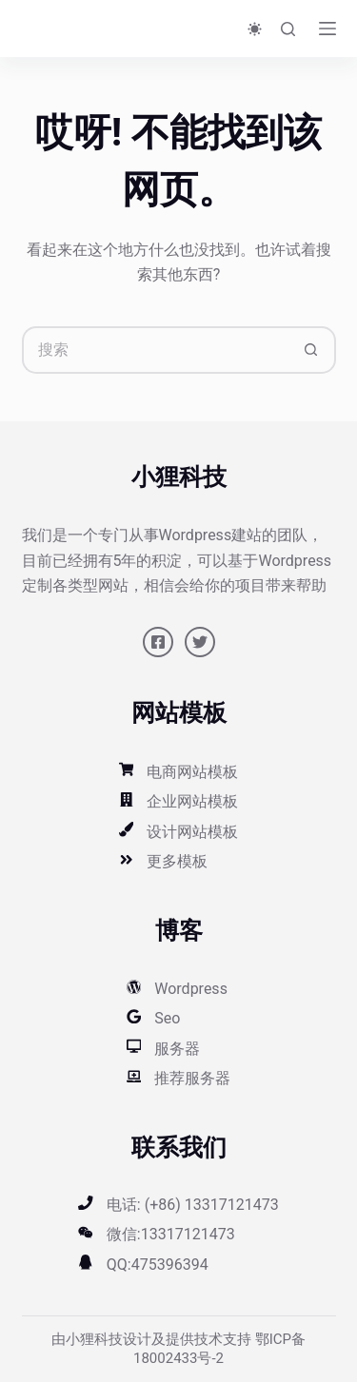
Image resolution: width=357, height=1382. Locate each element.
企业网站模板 (192, 801)
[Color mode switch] (255, 29)
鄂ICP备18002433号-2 (219, 1349)
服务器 (177, 1049)
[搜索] (288, 29)
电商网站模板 (192, 772)
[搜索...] (155, 350)
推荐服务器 (192, 1078)
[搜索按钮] (312, 350)
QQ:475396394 (157, 1264)
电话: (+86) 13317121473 (193, 1205)
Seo (167, 1018)
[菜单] (327, 28)
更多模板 (177, 861)
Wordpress (191, 989)
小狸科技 (94, 1339)
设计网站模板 (192, 832)
